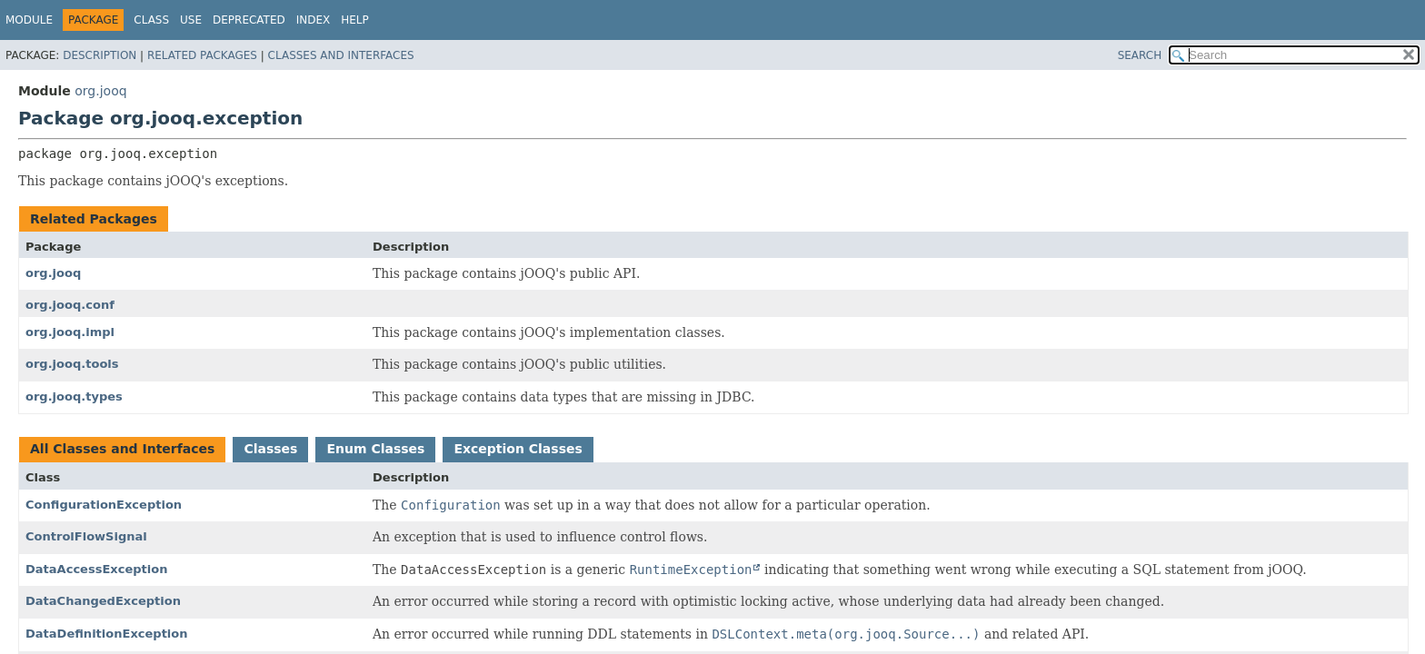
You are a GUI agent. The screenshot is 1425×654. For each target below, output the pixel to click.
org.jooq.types (74, 396)
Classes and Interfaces (341, 55)
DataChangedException (103, 601)
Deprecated (249, 20)
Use (191, 20)
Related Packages (202, 55)
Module (29, 20)
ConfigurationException (103, 504)
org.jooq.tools (72, 364)
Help (355, 20)
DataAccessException (96, 569)
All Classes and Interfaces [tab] (122, 448)
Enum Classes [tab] (375, 448)
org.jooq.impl (70, 332)
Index (313, 20)
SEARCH (1140, 55)
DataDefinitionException (106, 633)
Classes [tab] (270, 448)
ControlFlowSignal (86, 536)
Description (99, 55)
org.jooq (100, 91)
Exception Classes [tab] (517, 448)
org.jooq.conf (70, 305)
